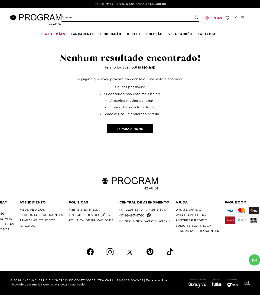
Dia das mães (53, 34)
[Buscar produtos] (197, 17)
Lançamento (83, 34)
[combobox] (130, 18)
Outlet (133, 34)
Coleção (154, 34)
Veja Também (180, 34)
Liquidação (110, 34)
